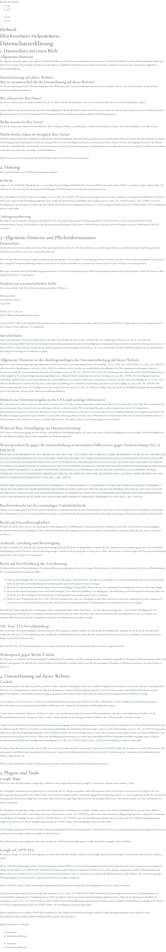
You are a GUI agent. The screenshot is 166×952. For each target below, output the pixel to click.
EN (8, 9)
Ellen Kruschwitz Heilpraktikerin (32, 36)
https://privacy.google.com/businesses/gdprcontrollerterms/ (26, 833)
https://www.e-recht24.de (18, 923)
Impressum (12, 931)
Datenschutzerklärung (17, 935)
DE (8, 5)
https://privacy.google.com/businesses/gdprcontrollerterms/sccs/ (86, 833)
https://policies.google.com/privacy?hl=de (113, 841)
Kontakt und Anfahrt (9, 1)
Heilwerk (9, 29)
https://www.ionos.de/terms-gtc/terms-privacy (87, 189)
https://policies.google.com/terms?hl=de (59, 916)
